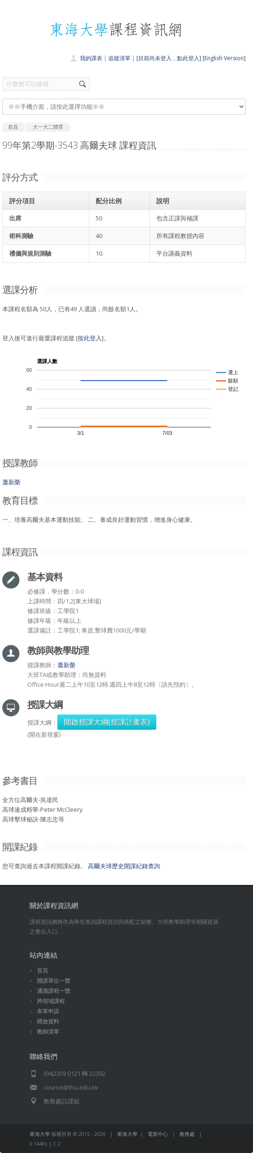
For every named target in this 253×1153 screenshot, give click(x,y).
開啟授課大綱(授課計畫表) (107, 722)
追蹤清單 (119, 58)
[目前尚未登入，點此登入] (168, 58)
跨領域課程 (51, 1001)
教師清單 (48, 1031)
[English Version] (224, 58)
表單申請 (48, 1011)
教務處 (187, 1133)
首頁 (42, 970)
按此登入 (90, 338)
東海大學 (40, 1133)
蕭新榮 (11, 482)
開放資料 (48, 1021)
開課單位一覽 (53, 980)
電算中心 (158, 1133)
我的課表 (91, 58)
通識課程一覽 (53, 991)
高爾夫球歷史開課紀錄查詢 (124, 866)
